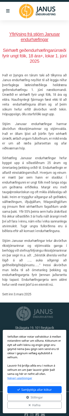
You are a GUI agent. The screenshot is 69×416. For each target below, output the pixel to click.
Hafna (34, 405)
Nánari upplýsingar (19, 378)
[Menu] (7, 11)
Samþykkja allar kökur (34, 390)
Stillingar (34, 397)
